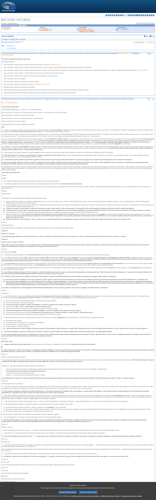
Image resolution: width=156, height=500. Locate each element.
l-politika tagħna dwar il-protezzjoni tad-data (85, 497)
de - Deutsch (114, 15)
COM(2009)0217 (123, 53)
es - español (108, 15)
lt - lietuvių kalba (133, 15)
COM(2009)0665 (142, 70)
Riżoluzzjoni (10, 46)
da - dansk (112, 15)
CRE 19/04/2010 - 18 (46, 30)
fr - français (123, 15)
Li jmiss (18, 19)
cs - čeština (110, 15)
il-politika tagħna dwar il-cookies (109, 497)
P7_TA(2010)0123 (123, 29)
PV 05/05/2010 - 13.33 (85, 29)
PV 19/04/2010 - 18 (45, 29)
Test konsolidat (11, 48)
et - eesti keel (116, 15)
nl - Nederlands (139, 15)
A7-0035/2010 (6, 29)
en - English (120, 15)
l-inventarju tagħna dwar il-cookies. (131, 497)
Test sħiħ (28, 19)
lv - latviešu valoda (131, 15)
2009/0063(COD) (12, 23)
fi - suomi (151, 15)
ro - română (145, 15)
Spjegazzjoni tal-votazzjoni (86, 30)
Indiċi (4, 19)
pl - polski (141, 15)
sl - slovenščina (149, 15)
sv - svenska (153, 15)
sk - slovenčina (147, 15)
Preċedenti (12, 19)
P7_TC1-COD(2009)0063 (9, 102)
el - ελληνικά (118, 15)
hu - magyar (135, 15)
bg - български (106, 15)
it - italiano (129, 15)
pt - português (143, 15)
